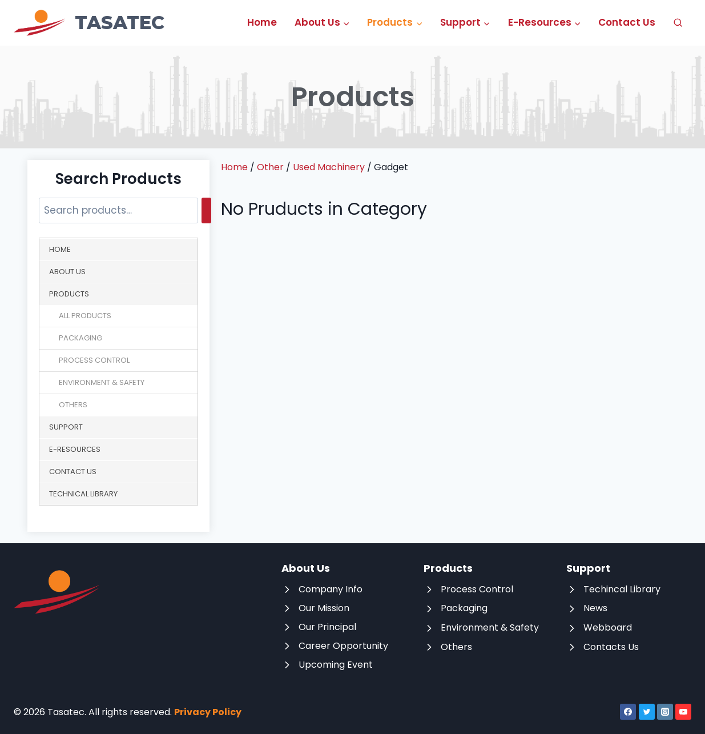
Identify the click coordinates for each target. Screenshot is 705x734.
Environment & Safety (101, 382)
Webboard (607, 627)
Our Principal (327, 626)
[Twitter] (647, 712)
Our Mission (324, 608)
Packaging (80, 337)
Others (73, 404)
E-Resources (74, 449)
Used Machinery (329, 167)
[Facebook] (628, 712)
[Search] (206, 210)
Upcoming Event (336, 664)
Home (262, 22)
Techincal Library (621, 589)
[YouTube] (683, 712)
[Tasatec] (89, 23)
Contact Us (626, 22)
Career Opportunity (343, 645)
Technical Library (83, 493)
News (595, 608)
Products (69, 293)
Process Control (94, 360)
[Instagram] (665, 712)
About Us (67, 271)
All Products (85, 315)
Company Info (330, 589)
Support (66, 427)
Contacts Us (611, 646)
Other (270, 167)
